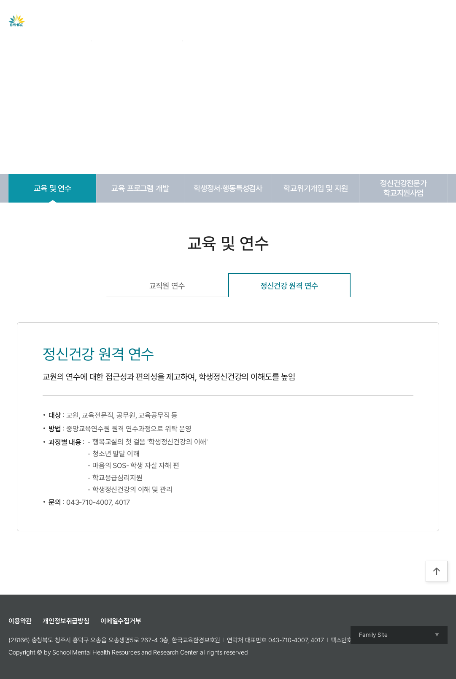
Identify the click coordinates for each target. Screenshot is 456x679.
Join (404, 20)
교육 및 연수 (52, 188)
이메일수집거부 (120, 621)
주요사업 (178, 20)
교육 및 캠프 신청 (267, 20)
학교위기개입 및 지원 (315, 188)
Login (383, 20)
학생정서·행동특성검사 (228, 188)
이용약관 (20, 621)
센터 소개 (135, 20)
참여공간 (321, 20)
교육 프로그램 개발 (140, 188)
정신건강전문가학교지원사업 (403, 188)
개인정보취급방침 (66, 621)
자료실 (217, 20)
